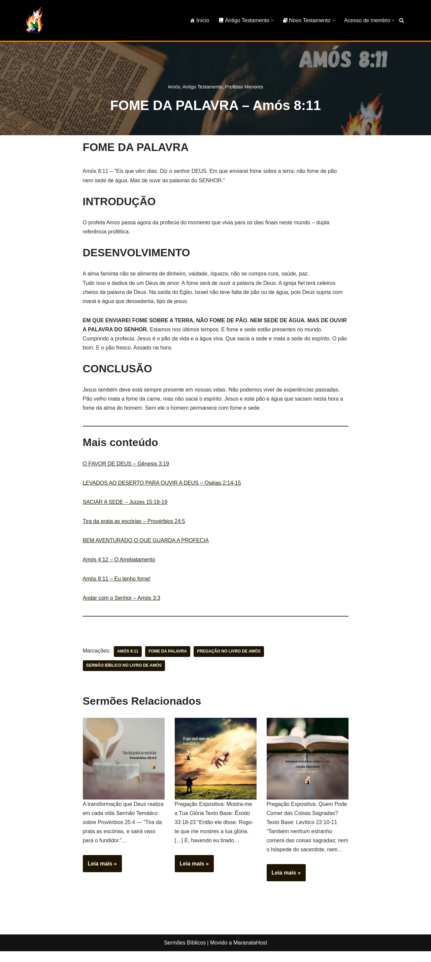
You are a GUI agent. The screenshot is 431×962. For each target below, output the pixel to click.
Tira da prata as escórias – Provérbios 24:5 (134, 522)
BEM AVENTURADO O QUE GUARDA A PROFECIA (146, 541)
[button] (272, 20)
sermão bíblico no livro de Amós (124, 667)
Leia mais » (100, 867)
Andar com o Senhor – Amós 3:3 (122, 599)
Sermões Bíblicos (185, 953)
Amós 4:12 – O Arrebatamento (119, 560)
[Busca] (401, 20)
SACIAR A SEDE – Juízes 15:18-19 (125, 503)
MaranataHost (250, 953)
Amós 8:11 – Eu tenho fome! (117, 580)
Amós (174, 86)
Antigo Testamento (203, 86)
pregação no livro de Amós (229, 653)
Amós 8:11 (127, 653)
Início (198, 20)
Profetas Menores (244, 86)
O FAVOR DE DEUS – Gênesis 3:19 (126, 464)
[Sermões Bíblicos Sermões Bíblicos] (34, 20)
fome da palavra (168, 653)
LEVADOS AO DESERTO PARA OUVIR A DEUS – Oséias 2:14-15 (162, 483)
